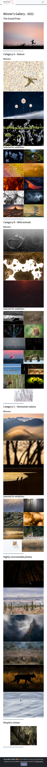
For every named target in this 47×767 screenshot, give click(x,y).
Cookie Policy (10, 761)
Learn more (23, 766)
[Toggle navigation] (43, 2)
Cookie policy (39, 766)
